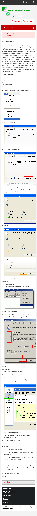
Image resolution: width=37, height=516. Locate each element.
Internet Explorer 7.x (7, 77)
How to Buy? (28, 21)
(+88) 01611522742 (16, 13)
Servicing (16, 21)
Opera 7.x (4, 83)
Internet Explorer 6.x (7, 79)
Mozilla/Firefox (6, 81)
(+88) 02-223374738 (20, 16)
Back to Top (5, 281)
